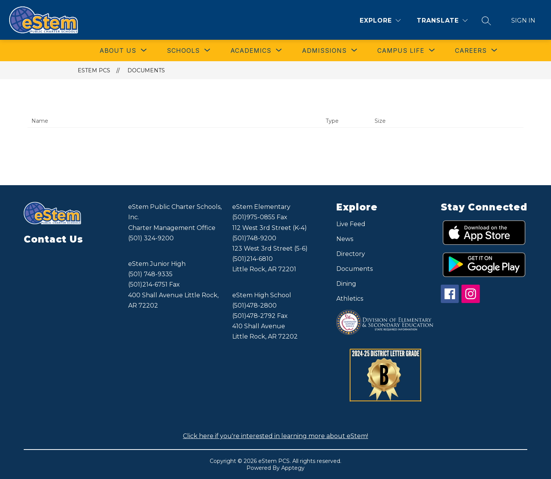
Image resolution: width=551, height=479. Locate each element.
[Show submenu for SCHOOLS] (183, 50)
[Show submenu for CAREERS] (471, 50)
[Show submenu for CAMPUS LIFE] (400, 50)
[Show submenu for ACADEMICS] (250, 50)
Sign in (523, 20)
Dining (346, 283)
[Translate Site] (442, 20)
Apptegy (293, 467)
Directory (350, 253)
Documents (146, 70)
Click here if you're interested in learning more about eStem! (275, 436)
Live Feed (350, 224)
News (344, 239)
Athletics (349, 298)
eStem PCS (94, 70)
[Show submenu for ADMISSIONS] (324, 50)
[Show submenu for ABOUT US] (117, 50)
